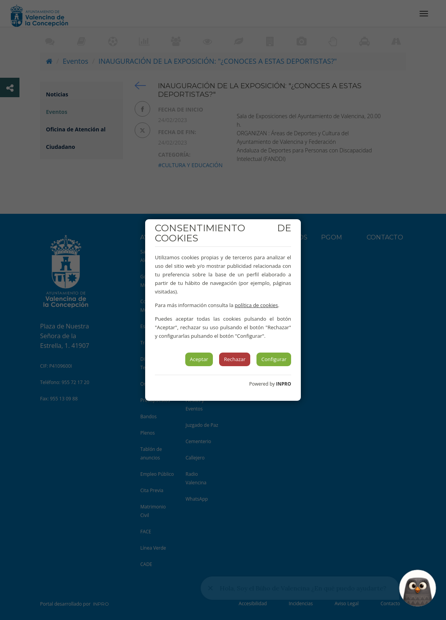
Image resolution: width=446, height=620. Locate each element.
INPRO (283, 384)
